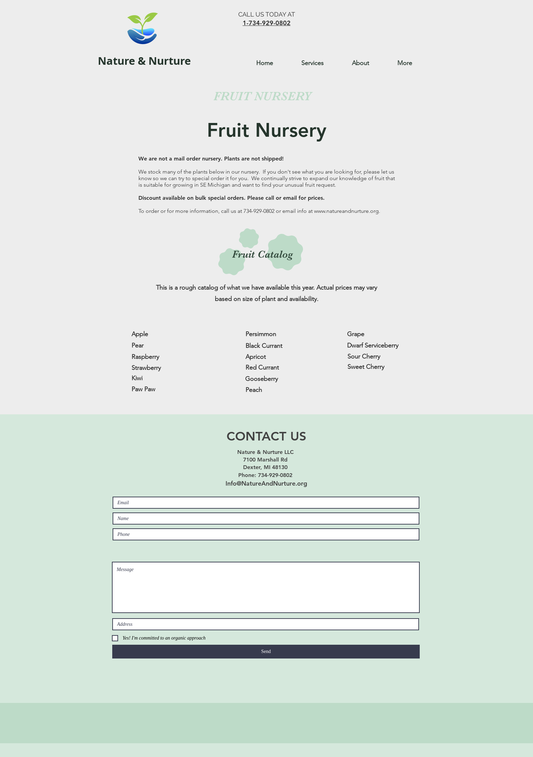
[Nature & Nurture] (146, 61)
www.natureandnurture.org (346, 211)
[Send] (266, 652)
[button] (321, 63)
